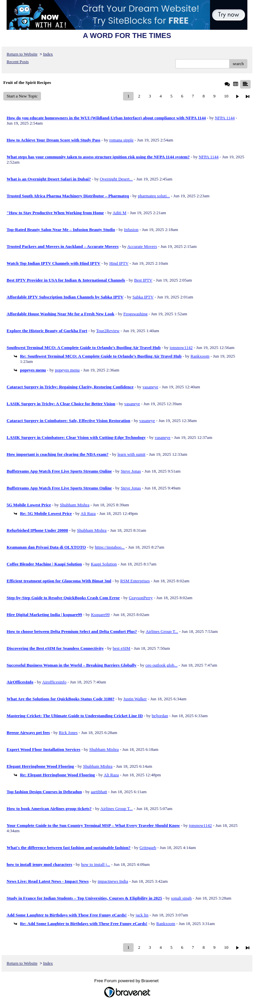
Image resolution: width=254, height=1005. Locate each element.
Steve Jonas (131, 471)
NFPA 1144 (224, 117)
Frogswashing (135, 313)
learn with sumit (131, 454)
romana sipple (121, 139)
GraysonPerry (141, 597)
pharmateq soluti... (154, 195)
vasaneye (150, 386)
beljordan (160, 715)
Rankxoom (199, 356)
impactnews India (113, 881)
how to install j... (95, 864)
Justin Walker (135, 698)
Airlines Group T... (162, 631)
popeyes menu (67, 369)
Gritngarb (148, 847)
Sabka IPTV (143, 296)
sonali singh (181, 898)
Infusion (131, 229)
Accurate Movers (142, 246)
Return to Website (22, 54)
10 (226, 96)
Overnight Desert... (116, 178)
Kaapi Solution (104, 563)
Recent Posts (18, 61)
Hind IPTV (118, 263)
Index (48, 54)
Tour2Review (108, 330)
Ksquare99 (100, 614)
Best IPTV (143, 280)
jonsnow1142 (181, 347)
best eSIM (121, 648)
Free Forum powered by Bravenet (127, 980)
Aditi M (119, 212)
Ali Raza (88, 513)
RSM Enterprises (135, 580)
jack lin (142, 914)
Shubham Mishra (74, 504)
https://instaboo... (110, 547)
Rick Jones (68, 732)
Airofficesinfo (54, 681)
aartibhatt (99, 791)
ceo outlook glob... (162, 665)
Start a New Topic (22, 96)
